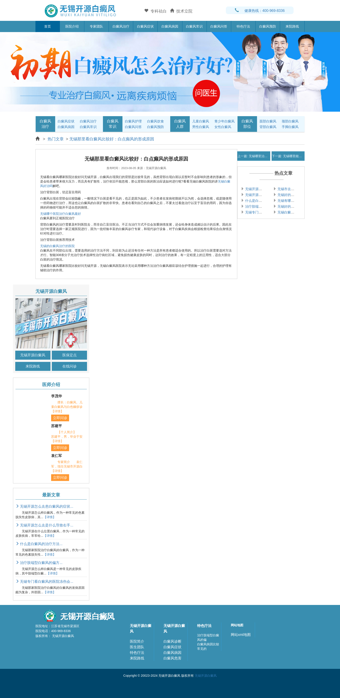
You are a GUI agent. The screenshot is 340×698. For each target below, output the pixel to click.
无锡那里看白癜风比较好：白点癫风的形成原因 (111, 139)
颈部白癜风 (290, 121)
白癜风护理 (133, 121)
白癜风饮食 (155, 121)
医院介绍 (72, 26)
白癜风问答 (218, 26)
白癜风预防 (267, 26)
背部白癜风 (267, 127)
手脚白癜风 (290, 127)
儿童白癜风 (200, 121)
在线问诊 (69, 366)
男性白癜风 (200, 127)
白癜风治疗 (121, 26)
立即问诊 (60, 418)
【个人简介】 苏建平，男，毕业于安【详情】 (67, 436)
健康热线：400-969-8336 (260, 11)
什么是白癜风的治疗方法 (263, 200)
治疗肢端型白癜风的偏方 (263, 206)
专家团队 (96, 26)
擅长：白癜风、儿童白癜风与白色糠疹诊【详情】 (67, 406)
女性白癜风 (222, 127)
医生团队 (137, 647)
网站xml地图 (241, 635)
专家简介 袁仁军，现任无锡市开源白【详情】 (67, 466)
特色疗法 (243, 26)
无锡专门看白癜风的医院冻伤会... (44, 581)
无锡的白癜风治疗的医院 (57, 246)
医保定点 (69, 355)
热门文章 (55, 139)
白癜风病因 (169, 26)
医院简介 (137, 641)
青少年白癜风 (224, 121)
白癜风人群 (180, 124)
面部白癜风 (267, 121)
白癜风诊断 (172, 641)
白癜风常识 (194, 26)
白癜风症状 (145, 26)
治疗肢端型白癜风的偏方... (39, 563)
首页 (47, 26)
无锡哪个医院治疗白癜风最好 (60, 213)
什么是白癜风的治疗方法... (39, 544)
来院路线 (292, 26)
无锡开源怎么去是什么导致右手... (44, 525)
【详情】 (49, 517)
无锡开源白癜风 (32, 355)
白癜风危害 (172, 658)
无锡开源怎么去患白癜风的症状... (44, 506)
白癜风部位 (247, 124)
